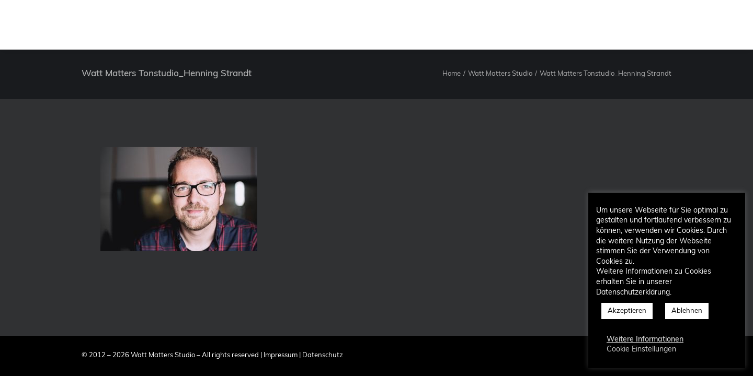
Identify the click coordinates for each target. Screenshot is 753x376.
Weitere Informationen (645, 340)
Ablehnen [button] (686, 311)
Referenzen (533, 24)
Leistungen (474, 24)
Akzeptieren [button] (627, 311)
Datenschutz (322, 355)
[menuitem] (366, 24)
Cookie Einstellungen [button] (641, 350)
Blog (630, 24)
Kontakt (587, 24)
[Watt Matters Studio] (36, 24)
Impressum (281, 355)
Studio (366, 24)
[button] (664, 24)
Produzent (416, 24)
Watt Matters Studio (500, 73)
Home (451, 73)
